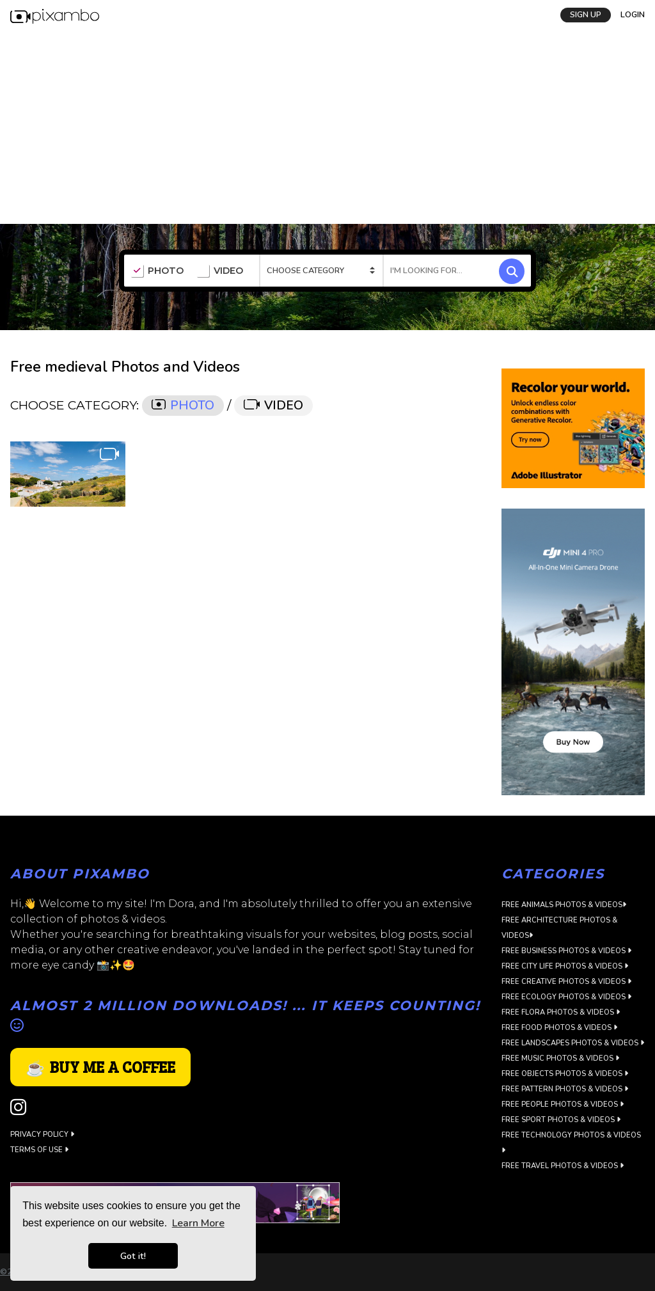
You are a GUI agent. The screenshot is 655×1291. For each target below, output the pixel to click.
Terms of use (39, 1150)
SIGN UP (585, 14)
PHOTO (157, 271)
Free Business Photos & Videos (566, 951)
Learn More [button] (198, 1223)
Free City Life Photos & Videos (564, 966)
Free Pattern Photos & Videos (564, 1089)
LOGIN (632, 14)
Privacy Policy (42, 1134)
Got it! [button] (133, 1255)
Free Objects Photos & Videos (564, 1074)
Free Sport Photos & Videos (560, 1120)
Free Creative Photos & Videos (566, 981)
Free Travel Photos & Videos (562, 1166)
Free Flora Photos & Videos (560, 1012)
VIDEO (219, 271)
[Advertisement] (327, 128)
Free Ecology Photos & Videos (566, 997)
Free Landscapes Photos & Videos (572, 1043)
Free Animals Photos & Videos (563, 905)
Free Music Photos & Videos (560, 1058)
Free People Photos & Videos (562, 1104)
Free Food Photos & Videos (559, 1028)
